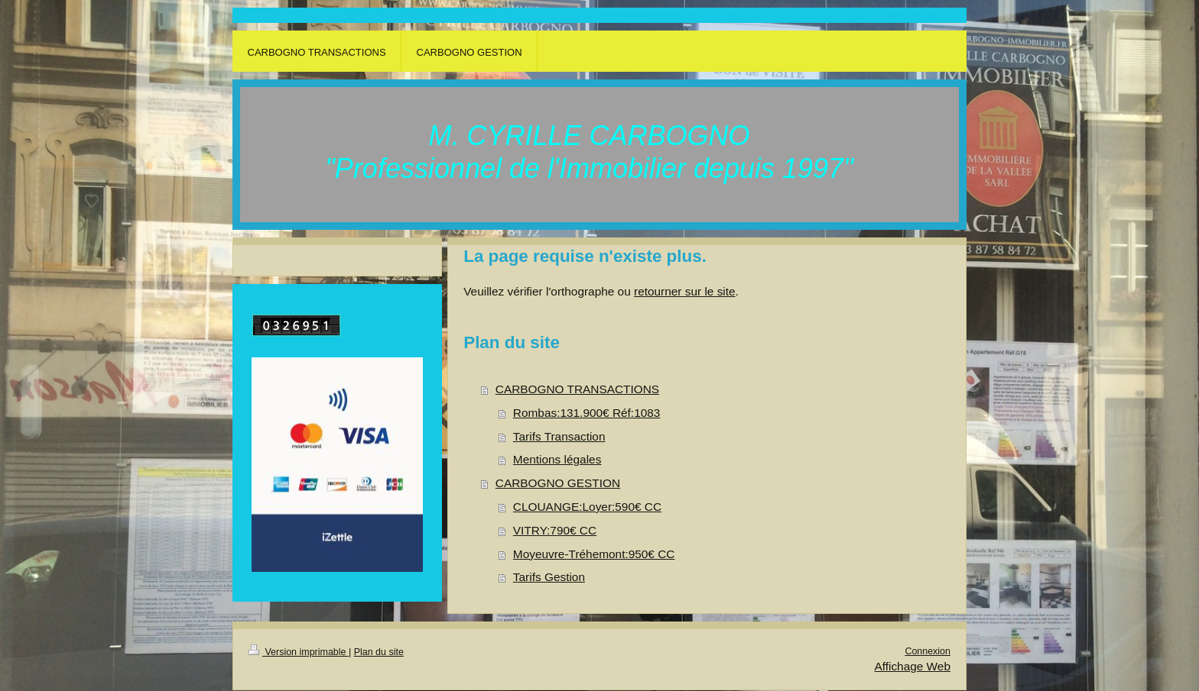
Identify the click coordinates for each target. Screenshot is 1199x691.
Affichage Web (912, 666)
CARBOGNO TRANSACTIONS (577, 389)
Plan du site (379, 652)
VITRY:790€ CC (554, 530)
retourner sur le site (685, 291)
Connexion (927, 651)
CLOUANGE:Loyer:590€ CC (587, 506)
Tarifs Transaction (559, 436)
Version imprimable (299, 652)
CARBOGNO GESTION (558, 482)
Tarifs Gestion (549, 576)
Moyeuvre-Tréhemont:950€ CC (594, 553)
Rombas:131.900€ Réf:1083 (587, 412)
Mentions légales (557, 459)
